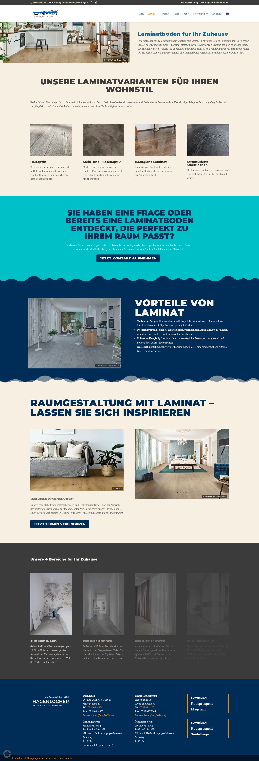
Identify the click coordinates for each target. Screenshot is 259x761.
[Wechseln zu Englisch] (227, 17)
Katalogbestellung (189, 2)
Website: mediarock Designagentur (24, 758)
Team (176, 14)
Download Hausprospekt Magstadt (202, 703)
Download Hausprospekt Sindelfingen (202, 728)
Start (141, 14)
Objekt (165, 14)
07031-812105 (147, 707)
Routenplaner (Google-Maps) (98, 715)
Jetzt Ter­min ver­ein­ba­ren (60, 524)
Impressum (51, 758)
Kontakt (217, 14)
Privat (151, 14)
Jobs (186, 14)
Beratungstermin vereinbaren (215, 2)
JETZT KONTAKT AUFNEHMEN (128, 258)
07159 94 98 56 (39, 2)
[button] (7, 753)
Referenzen (199, 14)
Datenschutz (65, 758)
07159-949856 (95, 707)
